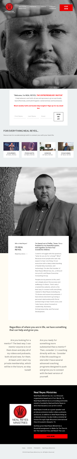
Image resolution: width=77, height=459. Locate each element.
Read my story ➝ (21, 256)
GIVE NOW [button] (66, 8)
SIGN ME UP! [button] (58, 119)
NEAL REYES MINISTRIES (22, 7)
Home (23, 451)
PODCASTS (33, 6)
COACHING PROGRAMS (52, 7)
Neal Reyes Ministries (45, 395)
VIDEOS (43, 6)
